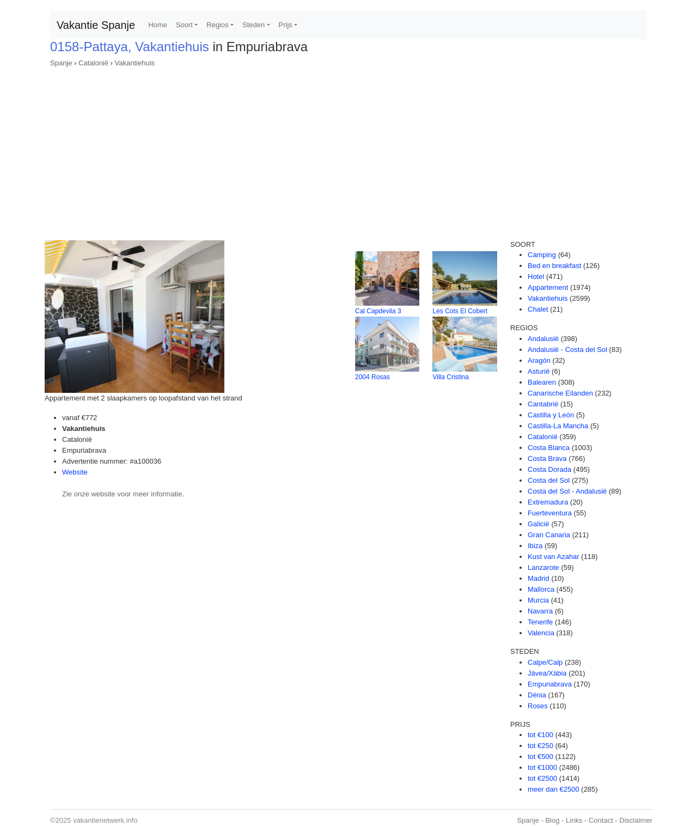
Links (574, 820)
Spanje (61, 63)
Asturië (538, 371)
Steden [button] (253, 25)
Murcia (538, 600)
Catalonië (93, 63)
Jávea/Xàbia (547, 673)
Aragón (539, 360)
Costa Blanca (549, 448)
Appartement (548, 287)
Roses (538, 706)
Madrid (538, 578)
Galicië (538, 524)
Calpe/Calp (545, 662)
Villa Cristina (450, 377)
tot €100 (540, 735)
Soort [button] (184, 25)
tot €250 (540, 746)
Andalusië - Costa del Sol (567, 349)
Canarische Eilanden (560, 393)
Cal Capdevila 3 (378, 311)
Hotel (536, 276)
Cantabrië (543, 404)
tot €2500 (542, 778)
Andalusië (543, 339)
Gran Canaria (549, 535)
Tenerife (540, 622)
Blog (552, 820)
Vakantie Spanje (96, 25)
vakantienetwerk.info (105, 820)
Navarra (540, 611)
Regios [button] (217, 25)
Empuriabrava (550, 684)
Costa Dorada (549, 469)
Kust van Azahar (553, 556)
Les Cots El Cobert (459, 311)
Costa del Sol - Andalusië (567, 491)
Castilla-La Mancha (558, 426)
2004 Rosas (372, 377)
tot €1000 (542, 767)
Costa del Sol (549, 480)
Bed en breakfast (554, 266)
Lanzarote (543, 567)
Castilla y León (551, 415)
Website (75, 472)
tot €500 (540, 756)
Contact (601, 820)
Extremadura (548, 502)
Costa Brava (547, 458)
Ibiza (535, 546)
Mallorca (541, 589)
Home (157, 25)
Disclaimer (635, 820)
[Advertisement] (348, 150)
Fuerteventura (550, 513)
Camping (542, 255)
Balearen (542, 382)
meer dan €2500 (553, 789)
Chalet (538, 309)
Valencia (541, 633)
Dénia (537, 695)
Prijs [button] (285, 25)
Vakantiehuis (135, 63)
